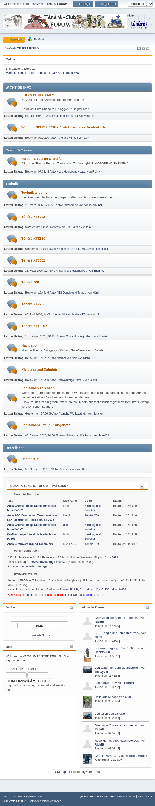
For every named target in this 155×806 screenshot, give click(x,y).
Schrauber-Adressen (38, 388)
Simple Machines (33, 796)
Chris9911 (111, 557)
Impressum (30, 459)
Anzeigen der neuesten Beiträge (27, 566)
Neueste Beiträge (24, 494)
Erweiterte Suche (39, 635)
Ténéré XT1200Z (34, 326)
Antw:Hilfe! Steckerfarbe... (72, 270)
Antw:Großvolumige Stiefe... (67, 380)
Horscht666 (71, 73)
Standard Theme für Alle (68, 116)
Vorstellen (102, 713)
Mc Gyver (101, 672)
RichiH (99, 621)
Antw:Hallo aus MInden (64, 137)
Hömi (98, 637)
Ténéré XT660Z (33, 260)
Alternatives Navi (106, 683)
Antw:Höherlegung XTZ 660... (70, 248)
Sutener (98, 413)
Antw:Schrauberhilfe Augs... (76, 435)
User (9, 646)
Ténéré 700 (30, 282)
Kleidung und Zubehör (39, 369)
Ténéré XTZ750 (33, 304)
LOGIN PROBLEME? (37, 95)
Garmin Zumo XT (106, 755)
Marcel (10, 73)
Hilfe (92, 796)
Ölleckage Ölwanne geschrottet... (117, 725)
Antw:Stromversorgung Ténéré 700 (30, 544)
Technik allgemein (35, 192)
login (9, 660)
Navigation (30, 345)
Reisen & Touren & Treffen (42, 159)
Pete (30, 73)
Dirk (91, 116)
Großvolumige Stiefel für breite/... (117, 617)
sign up (21, 660)
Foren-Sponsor (35, 594)
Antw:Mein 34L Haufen (66, 227)
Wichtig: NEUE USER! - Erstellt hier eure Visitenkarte (63, 127)
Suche (10, 607)
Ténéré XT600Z (33, 217)
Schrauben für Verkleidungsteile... (117, 667)
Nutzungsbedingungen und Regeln (116, 796)
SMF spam (62, 772)
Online (10, 59)
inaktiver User (75, 594)
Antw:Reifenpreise (67, 205)
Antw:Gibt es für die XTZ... (71, 314)
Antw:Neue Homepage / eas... (68, 171)
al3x (128, 697)
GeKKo (120, 713)
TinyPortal (82, 796)
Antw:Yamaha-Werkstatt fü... (69, 413)
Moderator (92, 594)
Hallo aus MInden (106, 697)
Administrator (16, 594)
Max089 (104, 435)
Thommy (99, 270)
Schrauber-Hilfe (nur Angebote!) (47, 425)
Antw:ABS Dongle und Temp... (68, 292)
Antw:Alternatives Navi (63, 358)
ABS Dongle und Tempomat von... (118, 633)
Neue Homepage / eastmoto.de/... (118, 740)
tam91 (90, 227)
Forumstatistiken (24, 550)
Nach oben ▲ (145, 796)
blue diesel (101, 248)
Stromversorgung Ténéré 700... (116, 648)
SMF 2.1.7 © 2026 (12, 796)
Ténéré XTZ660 (33, 238)
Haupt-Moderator (55, 594)
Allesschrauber (93, 205)
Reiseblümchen (136, 755)
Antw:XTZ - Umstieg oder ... (76, 336)
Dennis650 (102, 652)
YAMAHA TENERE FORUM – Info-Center (39, 486)
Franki (103, 336)
